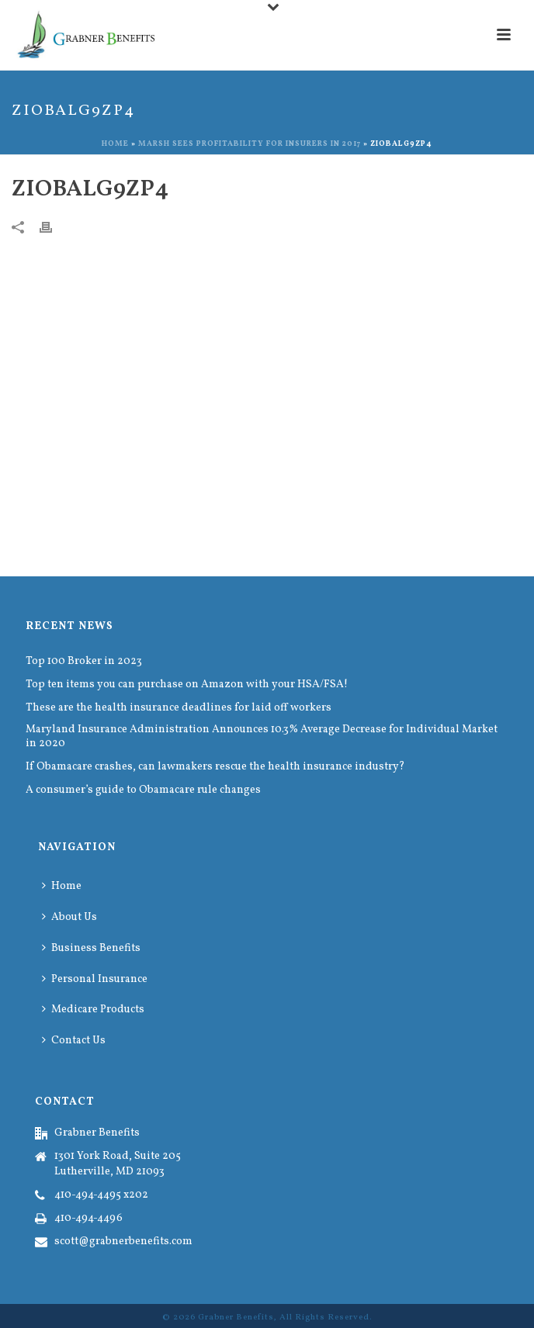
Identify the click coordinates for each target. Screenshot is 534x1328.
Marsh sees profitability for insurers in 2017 (249, 143)
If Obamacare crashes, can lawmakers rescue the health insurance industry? (215, 767)
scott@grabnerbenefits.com (123, 1242)
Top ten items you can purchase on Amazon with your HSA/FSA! (187, 685)
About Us (69, 917)
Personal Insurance (94, 979)
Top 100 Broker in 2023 (84, 662)
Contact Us (74, 1040)
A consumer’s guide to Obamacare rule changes (143, 790)
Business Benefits (91, 948)
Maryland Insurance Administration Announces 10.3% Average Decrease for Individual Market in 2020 (262, 737)
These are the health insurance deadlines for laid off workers (178, 708)
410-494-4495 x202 (101, 1195)
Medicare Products (93, 1009)
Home (115, 143)
